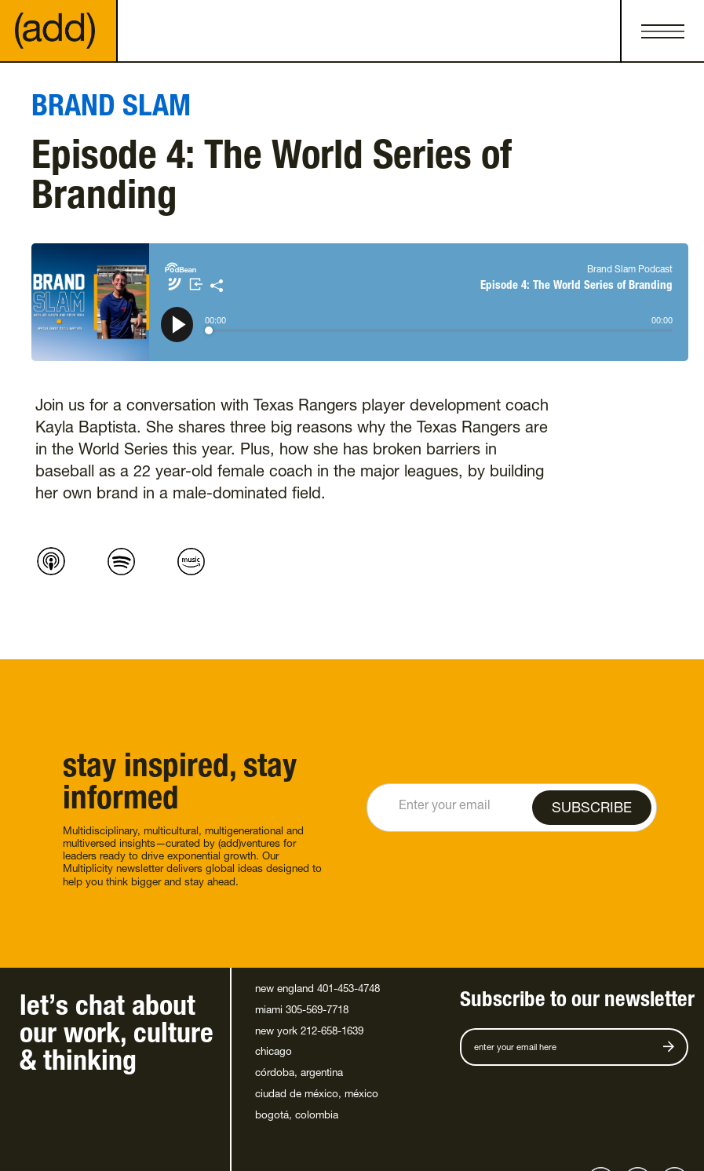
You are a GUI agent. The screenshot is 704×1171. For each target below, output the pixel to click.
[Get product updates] (564, 1047)
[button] (662, 31)
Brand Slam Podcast (630, 270)
